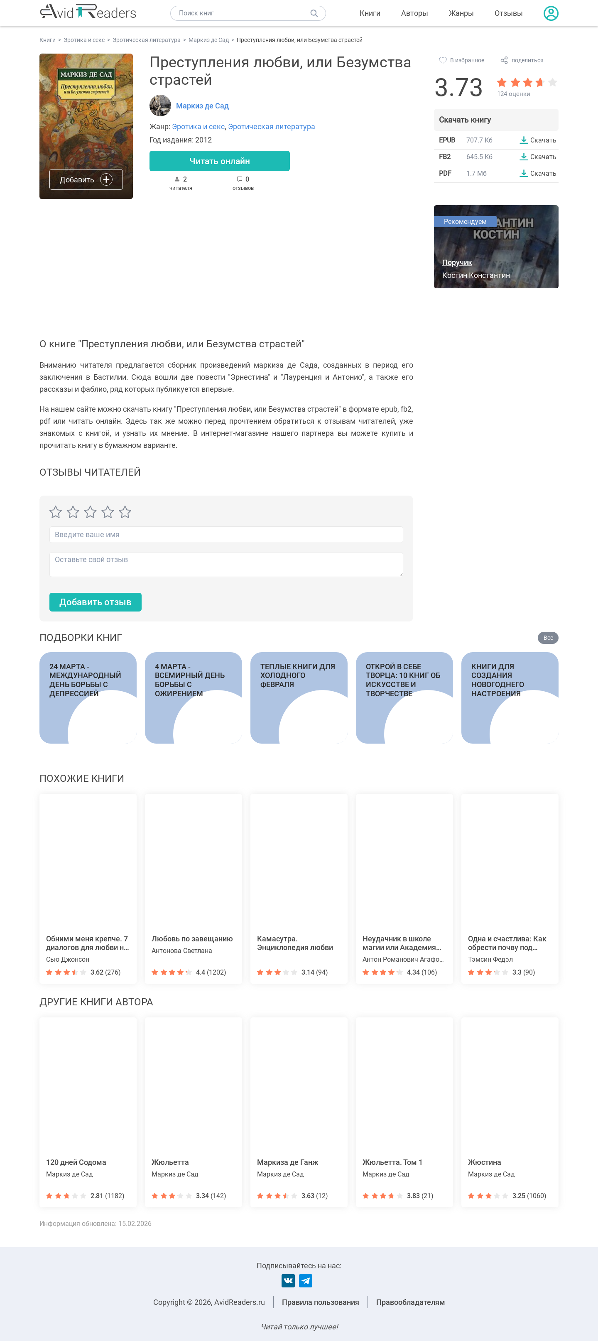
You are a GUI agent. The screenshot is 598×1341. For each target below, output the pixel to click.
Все (548, 638)
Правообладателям (410, 1302)
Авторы (414, 13)
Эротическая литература (271, 126)
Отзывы (509, 13)
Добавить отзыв (95, 602)
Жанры (461, 13)
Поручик (457, 262)
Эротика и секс (198, 126)
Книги (370, 13)
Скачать (543, 140)
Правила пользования (320, 1302)
